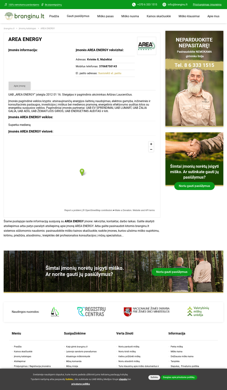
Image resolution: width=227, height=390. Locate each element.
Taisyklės (175, 361)
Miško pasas (105, 16)
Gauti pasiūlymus (78, 16)
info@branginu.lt (175, 5)
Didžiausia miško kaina (182, 356)
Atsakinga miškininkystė (78, 356)
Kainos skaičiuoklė (159, 16)
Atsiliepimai (20, 361)
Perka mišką (177, 346)
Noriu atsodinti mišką (129, 361)
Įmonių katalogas (27, 28)
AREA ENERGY (48, 28)
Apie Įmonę (19, 85)
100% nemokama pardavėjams (24, 4)
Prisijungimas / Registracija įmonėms (32, 366)
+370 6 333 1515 (144, 5)
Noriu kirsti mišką (127, 351)
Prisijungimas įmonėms (207, 4)
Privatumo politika (190, 366)
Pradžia (54, 16)
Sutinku (154, 377)
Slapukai (175, 366)
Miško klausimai (189, 16)
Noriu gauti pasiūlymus (194, 186)
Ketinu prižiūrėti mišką (129, 356)
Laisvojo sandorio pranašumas (81, 351)
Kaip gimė (76, 346)
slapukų (123, 379)
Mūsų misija (72, 366)
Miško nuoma (130, 16)
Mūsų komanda (74, 361)
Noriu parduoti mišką (128, 346)
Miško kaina (176, 351)
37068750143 (108, 66)
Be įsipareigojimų (53, 4)
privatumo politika (80, 384)
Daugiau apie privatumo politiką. (179, 377)
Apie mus (213, 16)
